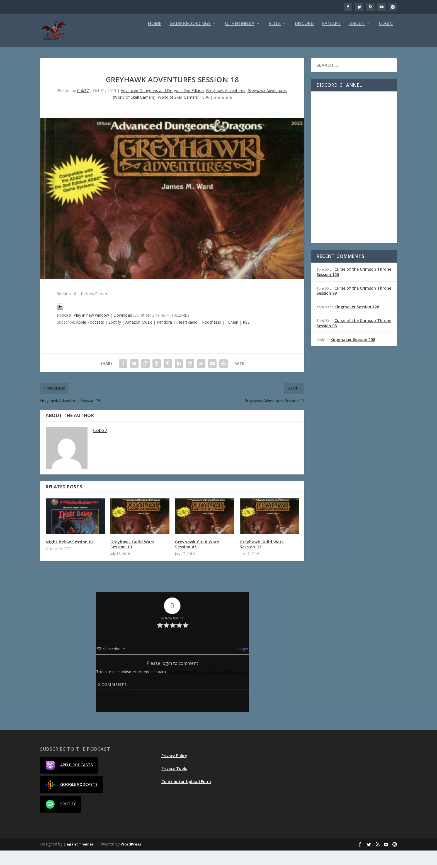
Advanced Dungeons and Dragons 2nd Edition (162, 105)
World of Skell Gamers (178, 111)
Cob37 (83, 105)
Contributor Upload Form (186, 795)
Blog (275, 38)
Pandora (164, 336)
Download (122, 329)
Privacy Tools (174, 783)
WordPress (131, 858)
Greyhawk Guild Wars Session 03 (262, 559)
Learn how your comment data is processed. (208, 686)
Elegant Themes (79, 858)
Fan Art (331, 38)
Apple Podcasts (90, 336)
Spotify (114, 336)
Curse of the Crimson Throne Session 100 (354, 286)
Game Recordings (190, 38)
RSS (246, 336)
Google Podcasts (72, 799)
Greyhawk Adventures (225, 105)
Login (386, 38)
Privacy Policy (174, 770)
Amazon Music (138, 336)
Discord (304, 38)
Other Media (239, 38)
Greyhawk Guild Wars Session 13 (132, 559)
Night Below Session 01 (70, 556)
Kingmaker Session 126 (356, 321)
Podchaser (211, 336)
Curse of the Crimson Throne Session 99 (354, 305)
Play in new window (91, 329)
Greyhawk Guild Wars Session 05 (197, 559)
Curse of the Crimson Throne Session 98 (354, 337)
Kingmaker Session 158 (353, 354)
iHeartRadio (187, 336)
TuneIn (232, 336)
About (357, 38)
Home (154, 38)
